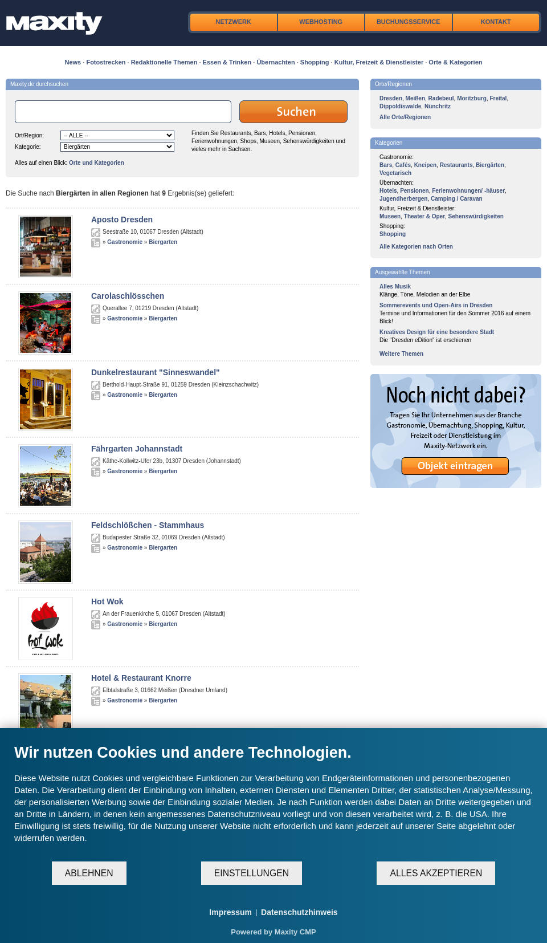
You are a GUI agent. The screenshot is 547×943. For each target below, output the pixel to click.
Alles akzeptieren (436, 873)
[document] (273, 802)
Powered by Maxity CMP (273, 932)
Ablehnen (89, 873)
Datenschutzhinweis (299, 912)
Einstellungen (251, 873)
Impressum (230, 912)
